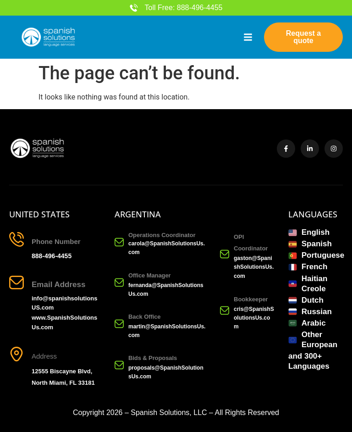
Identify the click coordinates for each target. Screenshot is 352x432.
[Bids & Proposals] (119, 365)
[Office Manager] (119, 282)
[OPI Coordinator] (224, 254)
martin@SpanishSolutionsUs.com (166, 330)
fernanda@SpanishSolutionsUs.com (166, 289)
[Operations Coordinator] (119, 242)
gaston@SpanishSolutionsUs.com (254, 267)
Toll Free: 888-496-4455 (184, 7)
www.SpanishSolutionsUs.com (64, 322)
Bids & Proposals (152, 357)
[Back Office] (119, 323)
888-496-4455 (52, 256)
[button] (248, 37)
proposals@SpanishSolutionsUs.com (166, 372)
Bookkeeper (251, 299)
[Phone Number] (16, 239)
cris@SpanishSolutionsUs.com (254, 318)
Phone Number (56, 241)
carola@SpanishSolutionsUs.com (166, 247)
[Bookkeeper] (224, 310)
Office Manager (149, 275)
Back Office (144, 316)
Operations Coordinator (162, 235)
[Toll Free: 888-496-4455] (134, 8)
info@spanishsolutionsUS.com (64, 303)
